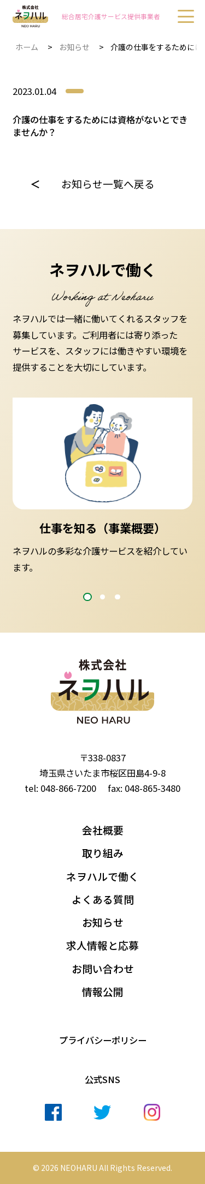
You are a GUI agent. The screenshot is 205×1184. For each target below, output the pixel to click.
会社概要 (103, 830)
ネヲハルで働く (102, 876)
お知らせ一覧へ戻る (108, 183)
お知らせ (74, 46)
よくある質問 (103, 899)
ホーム (26, 46)
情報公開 (103, 991)
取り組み (103, 853)
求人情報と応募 (102, 945)
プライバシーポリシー (103, 1040)
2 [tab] (102, 596)
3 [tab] (117, 596)
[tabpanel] (102, 486)
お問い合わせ (103, 968)
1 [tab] (87, 597)
